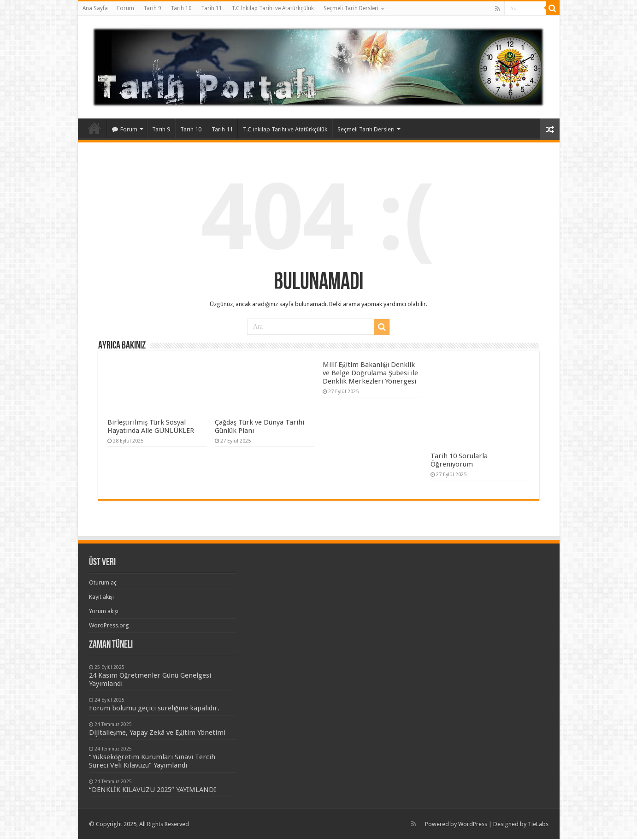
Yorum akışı (103, 611)
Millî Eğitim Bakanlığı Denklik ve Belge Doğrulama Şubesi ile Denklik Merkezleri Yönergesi (370, 372)
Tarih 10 (181, 8)
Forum (125, 8)
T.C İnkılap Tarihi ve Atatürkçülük (272, 8)
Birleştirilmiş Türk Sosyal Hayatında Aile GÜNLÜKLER (150, 426)
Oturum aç (103, 582)
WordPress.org (109, 625)
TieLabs (538, 824)
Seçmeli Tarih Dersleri (351, 8)
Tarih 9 (152, 8)
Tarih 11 (211, 8)
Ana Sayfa (95, 8)
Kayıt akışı (101, 596)
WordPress (472, 824)
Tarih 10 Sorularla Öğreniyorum (459, 460)
